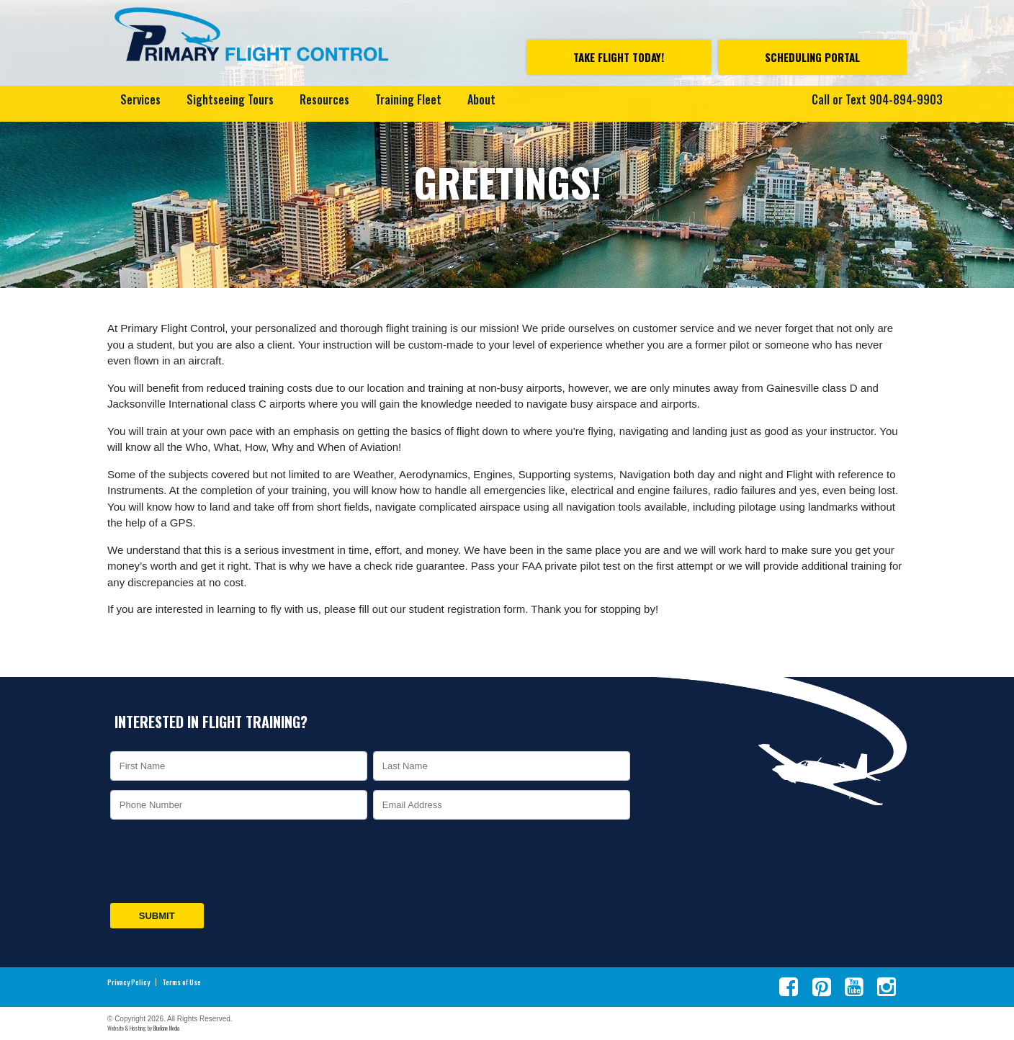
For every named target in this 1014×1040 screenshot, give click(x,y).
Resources (324, 99)
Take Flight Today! (618, 57)
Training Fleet (408, 99)
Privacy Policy (128, 982)
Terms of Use (181, 982)
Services (140, 99)
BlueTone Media (166, 1027)
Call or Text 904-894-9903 (877, 99)
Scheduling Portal (812, 57)
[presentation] (216, 861)
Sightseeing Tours (230, 99)
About (481, 99)
